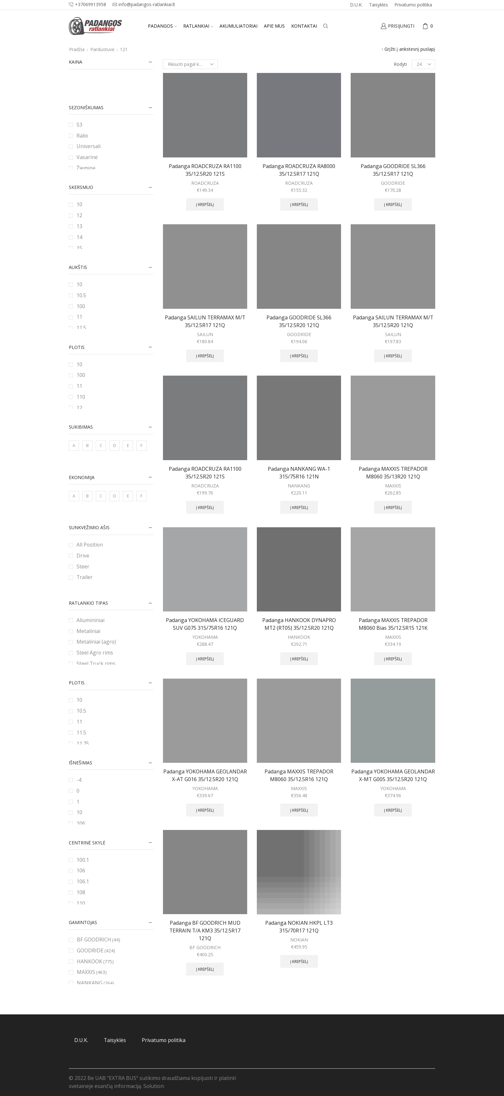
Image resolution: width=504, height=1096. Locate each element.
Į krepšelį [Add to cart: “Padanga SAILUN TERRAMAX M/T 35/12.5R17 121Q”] (205, 355)
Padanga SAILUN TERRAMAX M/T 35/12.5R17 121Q (205, 321)
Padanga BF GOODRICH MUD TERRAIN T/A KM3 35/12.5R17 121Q (204, 930)
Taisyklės (378, 5)
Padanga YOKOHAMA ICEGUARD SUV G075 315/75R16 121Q (205, 624)
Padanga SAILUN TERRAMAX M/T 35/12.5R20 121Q (393, 321)
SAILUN (205, 334)
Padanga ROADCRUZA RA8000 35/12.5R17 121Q (299, 170)
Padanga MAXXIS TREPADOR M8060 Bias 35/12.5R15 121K (393, 624)
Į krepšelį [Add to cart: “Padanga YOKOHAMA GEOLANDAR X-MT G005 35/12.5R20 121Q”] (393, 810)
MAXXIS (393, 486)
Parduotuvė (102, 49)
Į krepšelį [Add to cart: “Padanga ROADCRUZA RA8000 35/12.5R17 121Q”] (299, 204)
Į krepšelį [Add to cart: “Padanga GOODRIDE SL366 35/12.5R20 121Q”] (299, 355)
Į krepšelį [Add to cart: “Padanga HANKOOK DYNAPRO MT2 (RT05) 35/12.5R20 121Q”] (299, 658)
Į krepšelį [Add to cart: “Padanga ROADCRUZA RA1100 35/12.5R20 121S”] (205, 204)
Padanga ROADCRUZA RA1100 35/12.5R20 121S (205, 170)
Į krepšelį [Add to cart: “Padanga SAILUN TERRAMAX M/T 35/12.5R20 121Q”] (393, 355)
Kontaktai (304, 26)
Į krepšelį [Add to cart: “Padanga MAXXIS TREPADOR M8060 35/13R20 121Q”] (393, 507)
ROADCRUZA (205, 183)
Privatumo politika (413, 5)
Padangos (162, 26)
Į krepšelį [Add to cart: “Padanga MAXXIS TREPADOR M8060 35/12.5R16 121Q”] (299, 810)
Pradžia (77, 49)
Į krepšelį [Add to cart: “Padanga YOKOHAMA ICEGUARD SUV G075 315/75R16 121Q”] (205, 658)
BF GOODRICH (205, 947)
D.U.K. (356, 5)
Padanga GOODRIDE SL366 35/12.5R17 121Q (393, 170)
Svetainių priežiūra (188, 1086)
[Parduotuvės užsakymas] (190, 64)
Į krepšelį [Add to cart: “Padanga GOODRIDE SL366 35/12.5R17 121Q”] (393, 204)
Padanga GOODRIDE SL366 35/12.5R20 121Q (298, 321)
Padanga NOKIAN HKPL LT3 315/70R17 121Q (299, 926)
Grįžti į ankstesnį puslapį (409, 49)
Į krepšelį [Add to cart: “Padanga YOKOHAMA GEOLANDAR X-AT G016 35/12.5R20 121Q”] (205, 810)
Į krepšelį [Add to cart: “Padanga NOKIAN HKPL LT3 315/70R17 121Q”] (299, 961)
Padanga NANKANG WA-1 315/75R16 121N (299, 472)
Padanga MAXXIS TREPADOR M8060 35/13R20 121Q (393, 472)
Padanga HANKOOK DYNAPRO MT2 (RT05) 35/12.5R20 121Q (299, 624)
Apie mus (274, 26)
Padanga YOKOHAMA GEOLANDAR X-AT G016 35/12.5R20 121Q (205, 775)
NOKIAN (299, 940)
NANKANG (299, 486)
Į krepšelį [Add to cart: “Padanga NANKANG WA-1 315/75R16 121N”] (299, 507)
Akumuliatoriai (238, 26)
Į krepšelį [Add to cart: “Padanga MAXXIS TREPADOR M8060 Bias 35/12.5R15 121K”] (393, 658)
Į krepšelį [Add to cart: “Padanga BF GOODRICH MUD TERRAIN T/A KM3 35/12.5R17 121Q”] (205, 969)
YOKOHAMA (205, 637)
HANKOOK (299, 637)
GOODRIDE (393, 183)
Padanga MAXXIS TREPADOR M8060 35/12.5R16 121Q (299, 775)
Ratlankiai (198, 26)
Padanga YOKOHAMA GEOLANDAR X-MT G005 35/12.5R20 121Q (393, 775)
